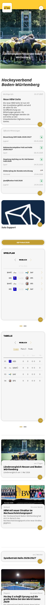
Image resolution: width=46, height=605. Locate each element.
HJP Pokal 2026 (23, 242)
